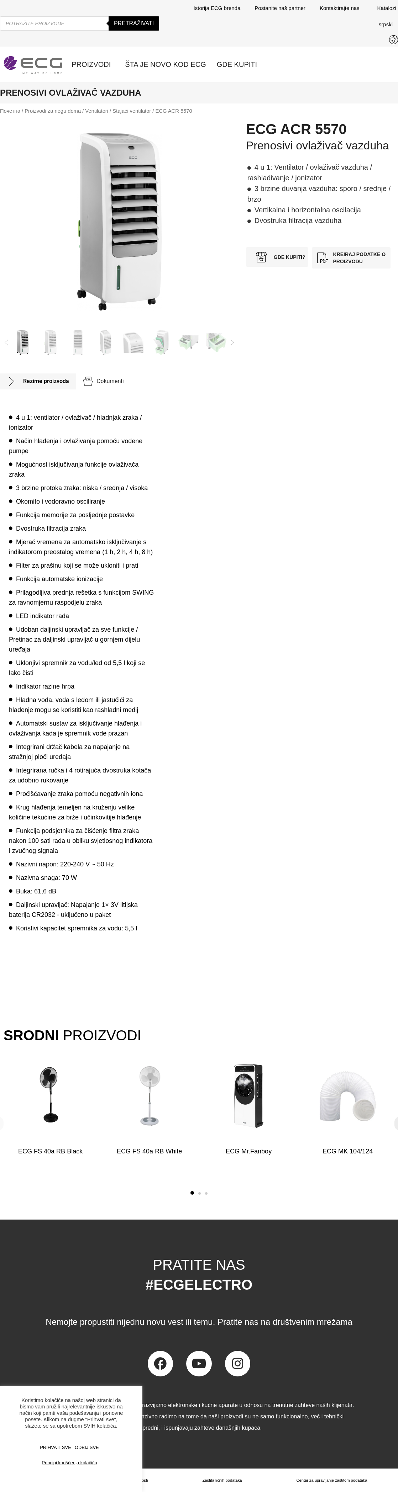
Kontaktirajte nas (341, 8)
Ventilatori (96, 111)
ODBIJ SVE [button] (87, 1447)
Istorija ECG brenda (217, 8)
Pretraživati (134, 23)
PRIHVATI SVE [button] (55, 1447)
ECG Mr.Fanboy (249, 1151)
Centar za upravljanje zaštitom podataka (331, 1480)
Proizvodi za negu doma (53, 111)
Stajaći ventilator (131, 111)
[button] (6, 342)
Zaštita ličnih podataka (220, 1480)
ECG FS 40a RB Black (50, 1151)
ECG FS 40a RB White (149, 1151)
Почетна (10, 111)
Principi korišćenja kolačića (69, 1462)
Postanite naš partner (280, 8)
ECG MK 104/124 (348, 1151)
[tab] (38, 381)
